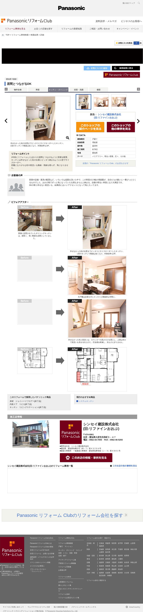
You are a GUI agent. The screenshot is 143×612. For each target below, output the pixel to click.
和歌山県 (133, 562)
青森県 (107, 543)
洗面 (71, 553)
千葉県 (120, 549)
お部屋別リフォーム (65, 582)
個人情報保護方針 (61, 607)
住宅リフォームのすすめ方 (39, 550)
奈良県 (126, 562)
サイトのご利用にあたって (13, 607)
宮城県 (126, 543)
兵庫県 (120, 562)
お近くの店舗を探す (43, 28)
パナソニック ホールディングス (83, 607)
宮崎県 (132, 573)
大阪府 (114, 562)
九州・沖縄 (91, 573)
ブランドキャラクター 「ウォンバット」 (38, 570)
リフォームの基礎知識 (71, 28)
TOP (7, 35)
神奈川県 (133, 549)
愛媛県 (114, 569)
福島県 (101, 546)
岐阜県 (101, 559)
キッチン (61, 550)
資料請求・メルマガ (106, 21)
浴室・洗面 (78, 90)
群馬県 (107, 549)
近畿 (88, 562)
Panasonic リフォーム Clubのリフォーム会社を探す (70, 515)
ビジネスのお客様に (37, 566)
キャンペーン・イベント (128, 28)
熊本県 (120, 573)
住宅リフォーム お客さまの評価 (42, 553)
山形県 (132, 543)
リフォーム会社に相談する (96, 580)
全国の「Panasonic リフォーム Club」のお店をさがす (106, 163)
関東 (88, 549)
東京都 (126, 549)
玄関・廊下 (62, 556)
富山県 (107, 555)
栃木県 (107, 552)
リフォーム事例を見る (15, 28)
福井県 (120, 555)
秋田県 (114, 543)
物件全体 (18, 90)
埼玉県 (114, 549)
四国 (88, 569)
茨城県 (101, 549)
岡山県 (114, 566)
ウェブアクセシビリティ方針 (38, 607)
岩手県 (120, 543)
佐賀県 (107, 573)
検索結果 (34, 35)
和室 (38, 90)
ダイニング (70, 550)
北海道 (101, 543)
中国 (88, 566)
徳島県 (101, 569)
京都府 (107, 562)
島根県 (107, 566)
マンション (69, 546)
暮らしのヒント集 (64, 585)
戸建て (60, 546)
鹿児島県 (102, 575)
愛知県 (114, 559)
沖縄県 (109, 575)
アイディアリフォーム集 (67, 560)
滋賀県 (101, 562)
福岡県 (101, 573)
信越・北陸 (91, 555)
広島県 (120, 566)
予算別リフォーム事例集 (67, 563)
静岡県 (107, 559)
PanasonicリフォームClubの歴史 (41, 547)
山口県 (126, 566)
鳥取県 (101, 566)
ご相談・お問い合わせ (99, 28)
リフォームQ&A (64, 594)
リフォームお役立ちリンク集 (68, 597)
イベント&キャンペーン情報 (40, 562)
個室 (99, 90)
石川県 (114, 555)
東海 (88, 559)
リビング (79, 550)
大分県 (126, 573)
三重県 (120, 559)
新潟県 (101, 555)
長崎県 (114, 573)
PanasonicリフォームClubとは (41, 543)
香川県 (107, 569)
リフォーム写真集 (64, 567)
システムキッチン (86, 401)
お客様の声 (62, 570)
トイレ (65, 553)
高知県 (120, 569)
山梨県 (101, 552)
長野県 (126, 555)
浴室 (60, 553)
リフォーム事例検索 (20, 35)
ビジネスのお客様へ (131, 21)
